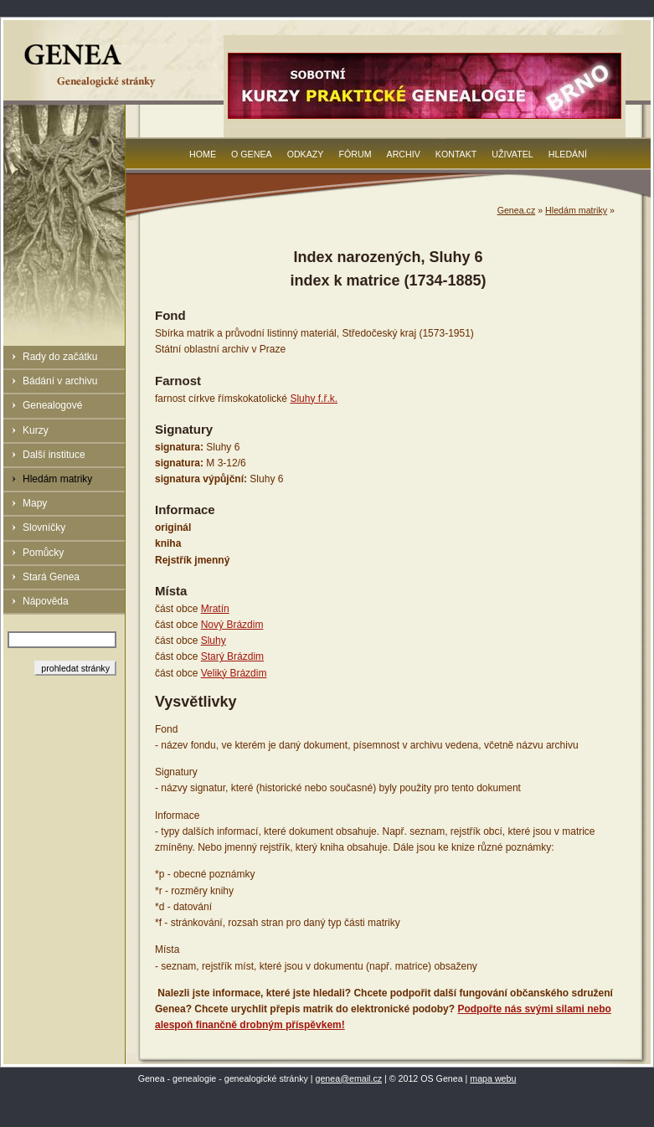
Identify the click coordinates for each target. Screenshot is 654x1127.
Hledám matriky (57, 479)
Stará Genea (51, 577)
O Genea (251, 154)
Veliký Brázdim (234, 673)
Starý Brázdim (232, 656)
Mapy (35, 503)
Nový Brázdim (232, 624)
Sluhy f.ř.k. (313, 398)
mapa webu (493, 1078)
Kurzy (36, 430)
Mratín (215, 609)
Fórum (354, 154)
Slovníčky (44, 527)
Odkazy (305, 154)
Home (202, 154)
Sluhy (213, 640)
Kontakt (456, 154)
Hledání (567, 154)
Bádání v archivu (60, 381)
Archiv (403, 154)
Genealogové (52, 405)
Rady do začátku (60, 357)
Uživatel (512, 154)
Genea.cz (516, 210)
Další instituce (54, 455)
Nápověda (46, 601)
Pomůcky (43, 552)
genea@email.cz (349, 1078)
